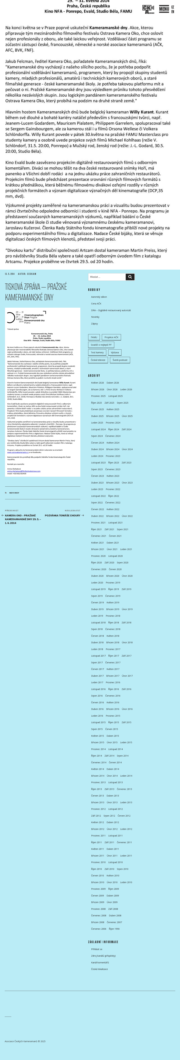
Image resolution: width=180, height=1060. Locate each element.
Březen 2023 (112, 482)
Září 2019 (126, 589)
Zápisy (94, 323)
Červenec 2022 (112, 502)
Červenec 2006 (98, 928)
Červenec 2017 (112, 662)
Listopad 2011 (115, 835)
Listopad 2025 (115, 395)
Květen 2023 (113, 475)
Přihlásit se (96, 949)
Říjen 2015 (113, 722)
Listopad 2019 (98, 589)
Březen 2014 (97, 775)
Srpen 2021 (122, 529)
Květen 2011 (97, 848)
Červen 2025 (97, 409)
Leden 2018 (97, 649)
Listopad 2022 (98, 495)
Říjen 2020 (96, 562)
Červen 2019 (97, 602)
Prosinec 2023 (113, 455)
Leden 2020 (97, 582)
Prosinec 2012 (98, 808)
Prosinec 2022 (113, 489)
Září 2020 (109, 562)
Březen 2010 (97, 882)
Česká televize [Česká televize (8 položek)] (98, 359)
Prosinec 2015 (113, 715)
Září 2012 (96, 815)
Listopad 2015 (98, 722)
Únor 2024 (127, 449)
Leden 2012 (126, 829)
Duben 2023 (97, 482)
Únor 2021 (112, 549)
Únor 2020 (127, 575)
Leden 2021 (126, 549)
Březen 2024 (112, 449)
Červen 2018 (97, 635)
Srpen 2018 (97, 629)
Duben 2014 (113, 769)
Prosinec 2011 (98, 835)
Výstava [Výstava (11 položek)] (115, 352)
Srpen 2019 (97, 595)
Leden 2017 (97, 682)
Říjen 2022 (113, 495)
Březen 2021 (97, 549)
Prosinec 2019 (113, 582)
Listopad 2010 (115, 862)
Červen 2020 (115, 569)
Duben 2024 (97, 449)
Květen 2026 (97, 382)
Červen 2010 (97, 875)
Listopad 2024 (98, 429)
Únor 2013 (112, 802)
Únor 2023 (127, 482)
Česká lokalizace (99, 969)
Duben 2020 (97, 575)
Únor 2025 (127, 416)
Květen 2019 (113, 602)
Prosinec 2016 (113, 682)
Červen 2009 (97, 895)
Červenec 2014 (98, 762)
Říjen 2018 (113, 622)
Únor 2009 (112, 902)
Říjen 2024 (113, 429)
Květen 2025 (113, 409)
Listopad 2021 (115, 522)
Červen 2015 (111, 729)
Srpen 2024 (97, 435)
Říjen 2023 (113, 462)
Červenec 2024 (112, 435)
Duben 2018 (97, 642)
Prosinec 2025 (98, 395)
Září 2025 (109, 402)
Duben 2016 (97, 709)
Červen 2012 (124, 815)
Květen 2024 (113, 442)
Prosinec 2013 (98, 782)
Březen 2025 (112, 416)
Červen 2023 (97, 475)
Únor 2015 (112, 742)
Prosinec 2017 (113, 649)
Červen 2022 (97, 509)
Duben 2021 (113, 542)
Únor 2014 (112, 775)
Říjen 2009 (113, 888)
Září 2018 (126, 622)
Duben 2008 (115, 915)
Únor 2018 (127, 642)
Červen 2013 (97, 795)
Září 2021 (109, 529)
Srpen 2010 (122, 868)
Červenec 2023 (112, 469)
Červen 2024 (97, 442)
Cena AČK (96, 303)
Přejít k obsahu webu (93, 78)
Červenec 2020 (98, 569)
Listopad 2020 (115, 555)
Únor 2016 (127, 709)
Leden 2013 (126, 802)
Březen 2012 (97, 829)
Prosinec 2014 (98, 749)
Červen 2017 (97, 669)
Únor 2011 (112, 855)
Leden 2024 (97, 455)
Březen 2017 (112, 675)
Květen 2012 (97, 822)
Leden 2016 (97, 715)
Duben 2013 (113, 795)
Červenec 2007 (114, 922)
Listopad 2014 (115, 749)
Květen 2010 (113, 875)
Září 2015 (126, 722)
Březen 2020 (112, 575)
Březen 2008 (97, 922)
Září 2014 (109, 755)
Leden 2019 (97, 615)
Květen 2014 (97, 769)
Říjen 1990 (114, 928)
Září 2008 (113, 908)
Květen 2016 (113, 702)
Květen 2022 (113, 509)
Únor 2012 (112, 829)
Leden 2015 (126, 742)
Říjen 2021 (96, 529)
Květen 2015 (97, 735)
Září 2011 (109, 842)
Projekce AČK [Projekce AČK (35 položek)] (111, 337)
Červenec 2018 (112, 629)
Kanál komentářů (100, 962)
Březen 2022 (112, 515)
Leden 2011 (126, 855)
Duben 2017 (97, 675)
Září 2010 (109, 868)
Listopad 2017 (98, 655)
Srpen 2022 (97, 502)
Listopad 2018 (98, 622)
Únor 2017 (127, 675)
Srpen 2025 (122, 402)
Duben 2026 (113, 382)
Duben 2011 (113, 848)
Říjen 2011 (96, 842)
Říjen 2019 (113, 589)
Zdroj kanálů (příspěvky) (103, 955)
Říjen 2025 (96, 402)
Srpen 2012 (109, 815)
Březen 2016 (112, 709)
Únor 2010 (112, 882)
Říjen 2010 (96, 868)
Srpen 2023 (97, 469)
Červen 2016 (97, 702)
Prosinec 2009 (98, 888)
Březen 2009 (97, 902)
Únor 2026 (112, 389)
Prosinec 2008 (98, 908)
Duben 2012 (113, 822)
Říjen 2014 (96, 755)
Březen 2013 (97, 802)
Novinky (14, 493)
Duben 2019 (97, 609)
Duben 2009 (113, 895)
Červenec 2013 (124, 789)
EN (172, 12)
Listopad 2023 (98, 462)
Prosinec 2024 (113, 422)
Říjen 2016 (113, 689)
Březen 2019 (112, 609)
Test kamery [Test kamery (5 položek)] (97, 352)
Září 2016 (126, 689)
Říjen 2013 (96, 789)
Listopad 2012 (115, 808)
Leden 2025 (97, 422)
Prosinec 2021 (98, 522)
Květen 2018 (113, 635)
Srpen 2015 (97, 729)
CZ (172, 7)
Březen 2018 (112, 642)
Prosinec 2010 (98, 862)
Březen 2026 (97, 389)
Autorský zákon (99, 296)
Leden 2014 (126, 775)
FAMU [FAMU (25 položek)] (94, 337)
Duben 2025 (97, 416)
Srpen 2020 (122, 562)
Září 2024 (126, 429)
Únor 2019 (127, 609)
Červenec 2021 (98, 535)
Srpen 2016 (97, 695)
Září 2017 (126, 655)
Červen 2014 (115, 762)
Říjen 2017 (113, 655)
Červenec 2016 (112, 695)
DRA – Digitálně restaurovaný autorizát (111, 310)
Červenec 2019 (112, 595)
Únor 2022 (127, 515)
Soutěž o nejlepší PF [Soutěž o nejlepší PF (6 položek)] (101, 344)
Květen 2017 (113, 669)
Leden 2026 (126, 389)
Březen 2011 (97, 855)
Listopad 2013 (115, 782)
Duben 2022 (97, 515)
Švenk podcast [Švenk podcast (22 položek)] (120, 359)
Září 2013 (109, 789)
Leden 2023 (97, 489)
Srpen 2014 (122, 755)
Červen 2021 (115, 535)
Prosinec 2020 (98, 555)
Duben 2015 (113, 735)
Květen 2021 (97, 542)
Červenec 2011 (124, 842)
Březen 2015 (97, 742)
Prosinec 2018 (113, 615)
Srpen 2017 (97, 662)
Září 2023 (126, 462)
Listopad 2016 (98, 689)
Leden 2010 (126, 882)
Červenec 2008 (98, 915)
